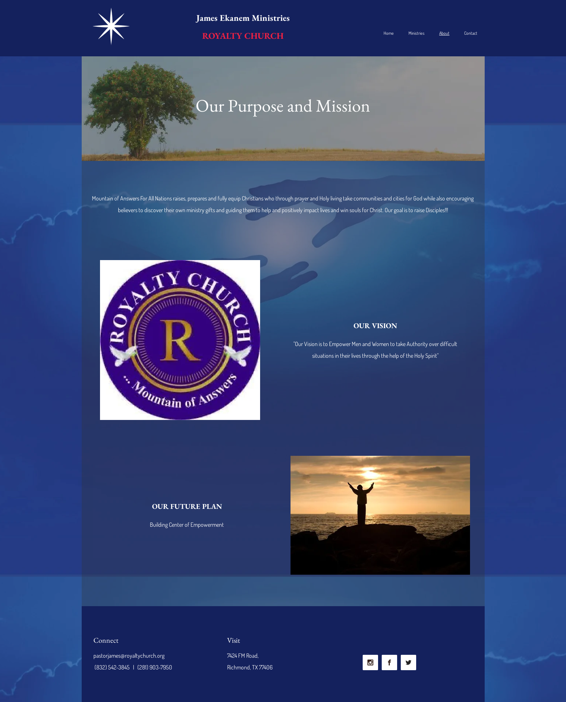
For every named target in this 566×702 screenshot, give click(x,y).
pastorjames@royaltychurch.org (128, 655)
